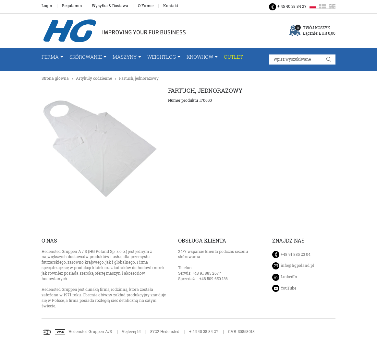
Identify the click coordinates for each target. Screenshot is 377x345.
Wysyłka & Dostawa (110, 5)
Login (47, 5)
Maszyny (125, 57)
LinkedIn (289, 277)
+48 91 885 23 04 (295, 254)
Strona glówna (55, 78)
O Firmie (145, 5)
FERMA (50, 57)
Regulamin (72, 5)
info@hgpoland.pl (297, 265)
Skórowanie (85, 57)
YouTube (288, 288)
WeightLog (161, 57)
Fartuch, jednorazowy (139, 78)
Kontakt (170, 5)
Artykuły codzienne (94, 78)
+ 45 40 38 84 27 (292, 6)
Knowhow (200, 57)
